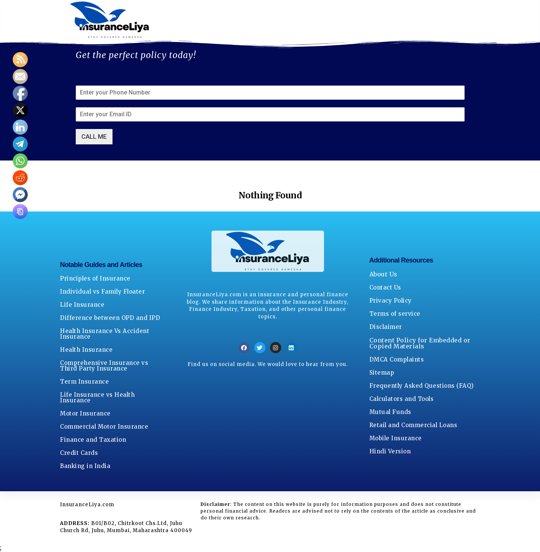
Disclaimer (385, 326)
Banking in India (85, 466)
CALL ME (94, 136)
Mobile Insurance (395, 438)
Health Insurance (86, 349)
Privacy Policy (295, 20)
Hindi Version (390, 451)
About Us (187, 20)
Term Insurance (84, 381)
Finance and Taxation (93, 439)
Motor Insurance (85, 413)
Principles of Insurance (95, 278)
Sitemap (381, 372)
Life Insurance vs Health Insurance (97, 397)
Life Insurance (82, 304)
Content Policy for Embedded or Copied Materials (420, 343)
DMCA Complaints (396, 359)
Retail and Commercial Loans (413, 425)
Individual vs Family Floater (102, 291)
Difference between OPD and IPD (110, 317)
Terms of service (394, 313)
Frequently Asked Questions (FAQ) (421, 385)
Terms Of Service (365, 20)
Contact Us (237, 20)
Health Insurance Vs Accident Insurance (104, 333)
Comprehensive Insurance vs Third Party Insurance (104, 365)
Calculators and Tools (401, 398)
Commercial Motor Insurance (104, 426)
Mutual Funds (390, 412)
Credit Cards (79, 452)
